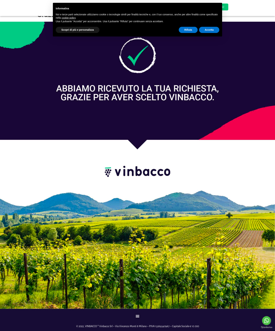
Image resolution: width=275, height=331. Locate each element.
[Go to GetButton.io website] (266, 327)
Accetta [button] (209, 29)
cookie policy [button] (68, 17)
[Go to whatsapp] (266, 320)
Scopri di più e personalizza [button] (77, 29)
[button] (137, 316)
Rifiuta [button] (188, 29)
